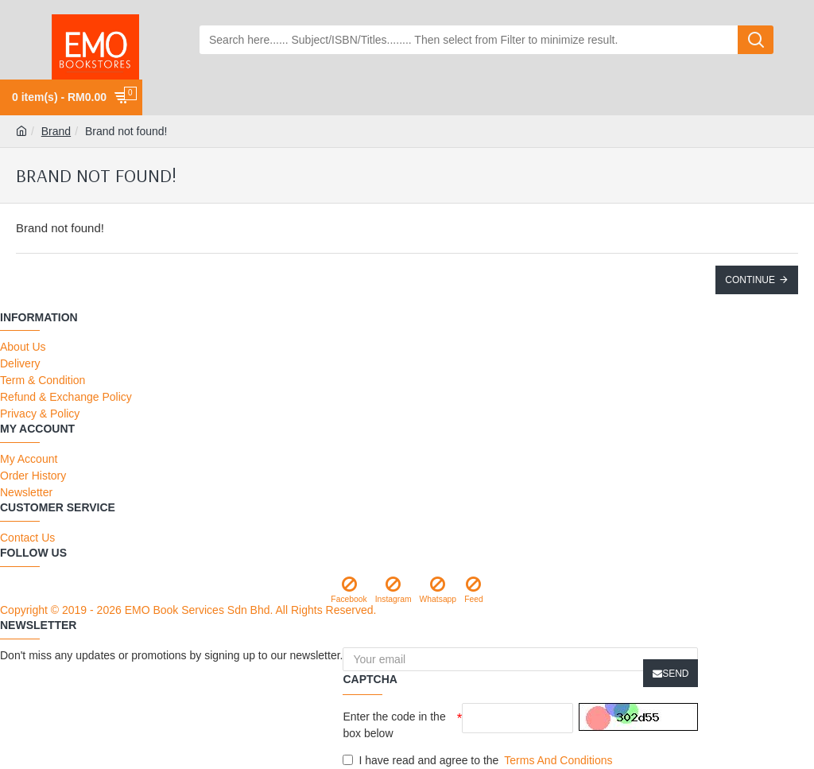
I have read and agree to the (478, 760)
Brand (56, 131)
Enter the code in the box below (394, 725)
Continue (750, 279)
